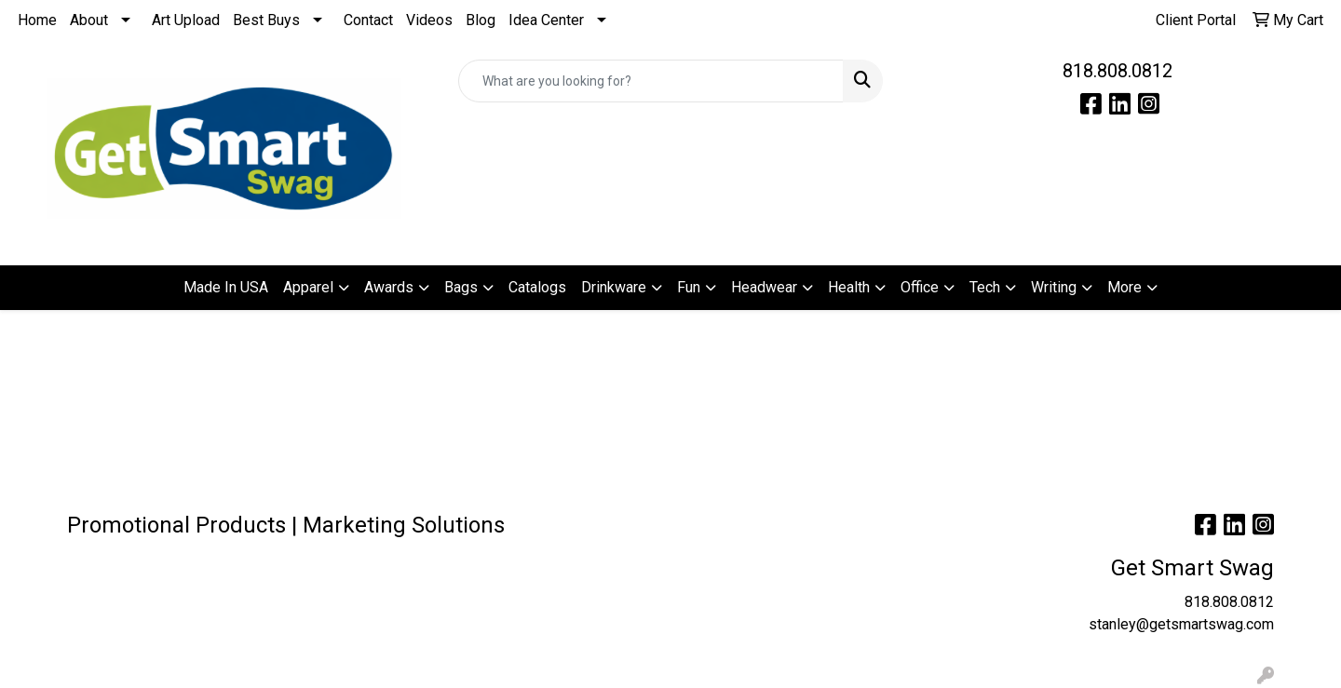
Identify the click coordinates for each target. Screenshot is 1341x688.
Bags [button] (461, 287)
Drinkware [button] (613, 287)
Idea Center (546, 20)
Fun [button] (688, 287)
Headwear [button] (764, 287)
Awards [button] (388, 287)
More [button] (1124, 287)
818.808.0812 (1117, 71)
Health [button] (849, 287)
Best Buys (266, 20)
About (89, 20)
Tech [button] (984, 287)
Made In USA (225, 287)
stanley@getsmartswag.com (1181, 624)
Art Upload (186, 20)
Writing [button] (1054, 287)
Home (37, 20)
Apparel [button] (308, 287)
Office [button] (920, 287)
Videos (429, 20)
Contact (368, 20)
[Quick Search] (651, 81)
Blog (480, 20)
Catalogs (537, 287)
